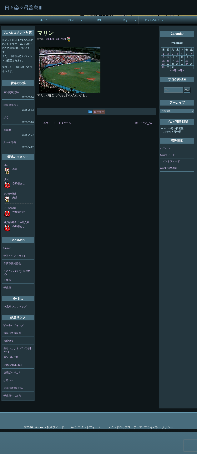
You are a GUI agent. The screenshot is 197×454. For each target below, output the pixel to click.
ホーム (44, 42)
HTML (98, 42)
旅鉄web (8, 362)
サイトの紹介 (152, 42)
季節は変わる (10, 127)
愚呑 (14, 191)
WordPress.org (168, 190)
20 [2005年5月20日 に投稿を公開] (186, 82)
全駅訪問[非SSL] (12, 387)
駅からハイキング (13, 347)
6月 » (181, 92)
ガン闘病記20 (11, 114)
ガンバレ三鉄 (10, 379)
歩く (5, 139)
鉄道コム (8, 402)
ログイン (165, 170)
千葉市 (7, 302)
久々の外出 (9, 164)
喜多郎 (7, 152)
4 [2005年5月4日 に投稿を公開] (177, 76)
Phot (71, 42)
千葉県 (7, 309)
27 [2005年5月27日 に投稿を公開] (186, 86)
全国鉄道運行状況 (13, 410)
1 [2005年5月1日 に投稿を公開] (163, 76)
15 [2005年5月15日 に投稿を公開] (163, 82)
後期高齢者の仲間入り (16, 244)
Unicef (7, 270)
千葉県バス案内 (12, 417)
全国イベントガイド (14, 277)
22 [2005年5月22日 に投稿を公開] (163, 86)
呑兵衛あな (18, 205)
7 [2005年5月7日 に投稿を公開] (191, 76)
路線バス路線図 (12, 355)
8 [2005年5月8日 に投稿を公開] (163, 79)
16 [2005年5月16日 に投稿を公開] (168, 82)
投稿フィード (167, 177)
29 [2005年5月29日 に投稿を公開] (163, 89)
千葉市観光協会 (12, 285)
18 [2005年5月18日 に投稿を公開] (177, 82)
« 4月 (173, 92)
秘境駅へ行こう (12, 394)
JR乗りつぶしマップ (15, 328)
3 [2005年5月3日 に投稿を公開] (172, 76)
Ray (125, 42)
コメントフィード (170, 183)
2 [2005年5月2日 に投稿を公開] (168, 76)
